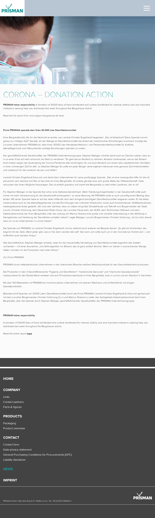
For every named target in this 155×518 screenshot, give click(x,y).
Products (12, 416)
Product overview (14, 428)
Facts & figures (12, 407)
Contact (11, 438)
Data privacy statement (17, 449)
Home (8, 379)
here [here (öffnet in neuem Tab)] (29, 333)
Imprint (10, 480)
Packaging (9, 423)
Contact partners (13, 402)
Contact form (11, 444)
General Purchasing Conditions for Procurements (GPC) (37, 454)
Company (11, 390)
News (8, 469)
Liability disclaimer (14, 459)
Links (6, 397)
